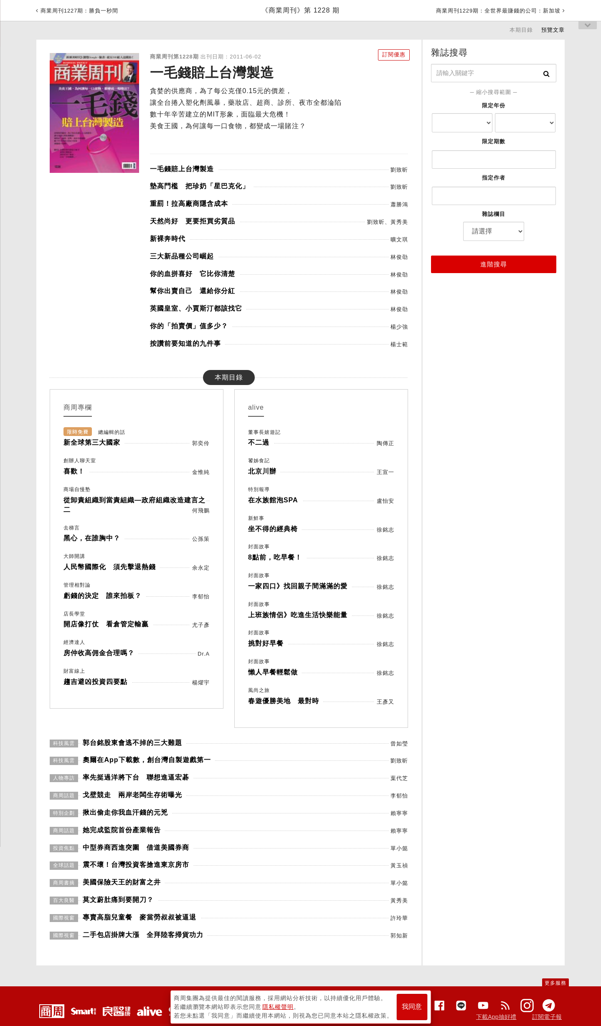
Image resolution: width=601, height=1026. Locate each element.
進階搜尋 (493, 264)
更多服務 (555, 983)
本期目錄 (521, 30)
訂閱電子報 (547, 1016)
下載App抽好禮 (496, 1016)
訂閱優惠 (392, 55)
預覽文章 (553, 30)
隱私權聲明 (278, 1005)
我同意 (412, 1005)
